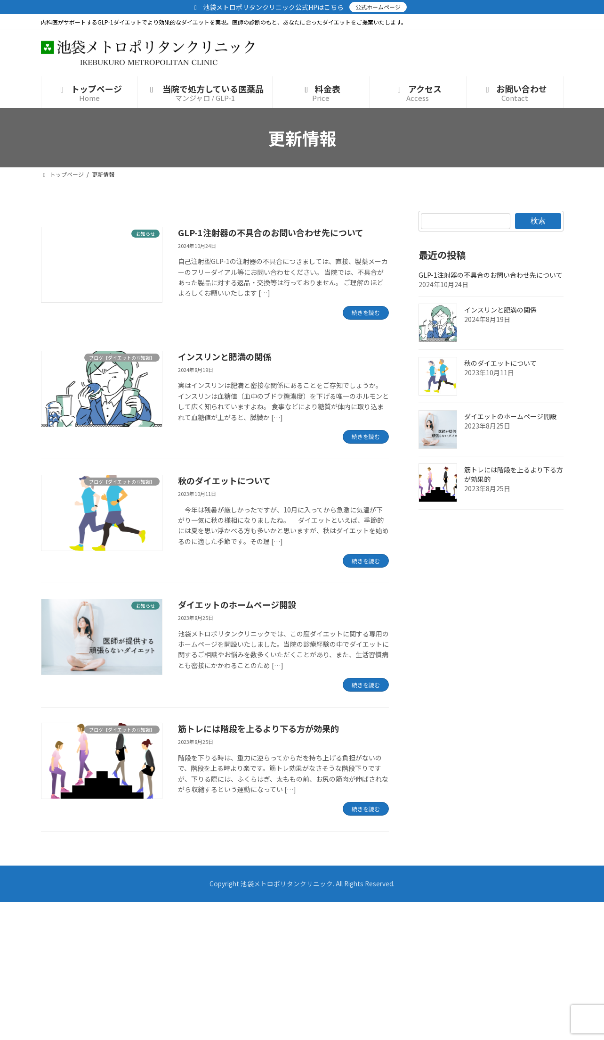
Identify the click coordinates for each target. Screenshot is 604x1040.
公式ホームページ (378, 7)
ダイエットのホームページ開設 (237, 604)
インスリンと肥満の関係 (224, 356)
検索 (538, 221)
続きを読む (366, 312)
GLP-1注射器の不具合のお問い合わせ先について (270, 232)
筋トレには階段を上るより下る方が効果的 (258, 728)
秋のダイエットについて (224, 480)
